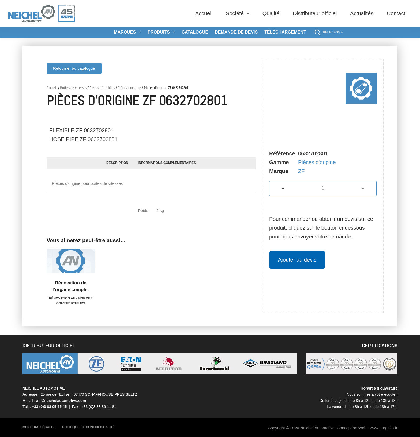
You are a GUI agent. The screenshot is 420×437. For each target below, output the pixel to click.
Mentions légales (38, 427)
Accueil (203, 13)
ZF (301, 171)
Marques (128, 32)
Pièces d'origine (129, 87)
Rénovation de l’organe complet (70, 286)
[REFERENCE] (329, 32)
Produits (162, 32)
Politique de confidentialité (88, 427)
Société (238, 13)
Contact (396, 13)
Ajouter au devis (297, 260)
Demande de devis (236, 32)
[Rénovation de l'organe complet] (71, 261)
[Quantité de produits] (323, 188)
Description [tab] (117, 163)
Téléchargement (285, 32)
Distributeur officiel (315, 13)
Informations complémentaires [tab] (167, 163)
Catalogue (195, 32)
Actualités (361, 13)
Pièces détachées (102, 87)
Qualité (270, 13)
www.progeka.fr (384, 427)
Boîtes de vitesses (73, 87)
